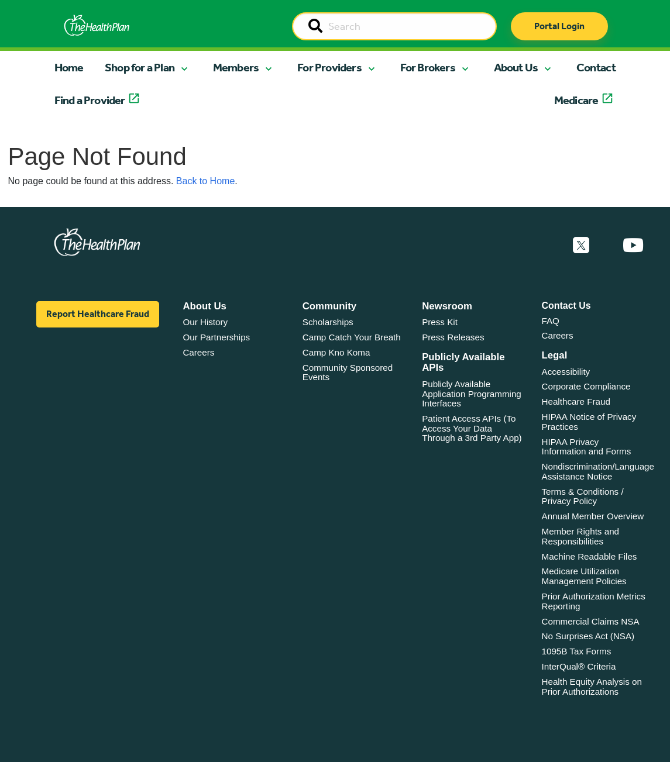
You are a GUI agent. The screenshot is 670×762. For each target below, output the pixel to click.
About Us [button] (516, 67)
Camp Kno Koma (336, 352)
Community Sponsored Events (348, 372)
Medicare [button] (576, 100)
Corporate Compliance (586, 386)
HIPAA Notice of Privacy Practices (589, 422)
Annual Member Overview (593, 516)
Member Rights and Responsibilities (581, 536)
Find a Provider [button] (89, 100)
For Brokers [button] (427, 67)
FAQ (550, 321)
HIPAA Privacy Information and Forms (586, 447)
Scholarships (328, 322)
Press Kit (440, 322)
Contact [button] (596, 67)
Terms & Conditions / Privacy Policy (583, 496)
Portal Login (559, 26)
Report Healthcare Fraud (97, 313)
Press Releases (453, 337)
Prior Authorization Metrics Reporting (593, 601)
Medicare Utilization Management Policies (584, 576)
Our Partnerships (216, 337)
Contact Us (566, 306)
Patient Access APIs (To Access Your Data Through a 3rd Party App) (472, 428)
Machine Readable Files (589, 556)
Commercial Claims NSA (591, 621)
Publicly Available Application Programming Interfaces (471, 393)
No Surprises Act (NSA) (588, 636)
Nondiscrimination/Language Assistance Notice (598, 471)
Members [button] (236, 67)
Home (69, 67)
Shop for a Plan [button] (139, 67)
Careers (198, 352)
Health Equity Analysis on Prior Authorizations (592, 687)
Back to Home (205, 181)
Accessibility (566, 372)
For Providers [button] (329, 67)
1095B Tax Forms (576, 651)
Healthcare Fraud (576, 401)
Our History (205, 322)
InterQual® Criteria (579, 666)
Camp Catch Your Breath (352, 337)
